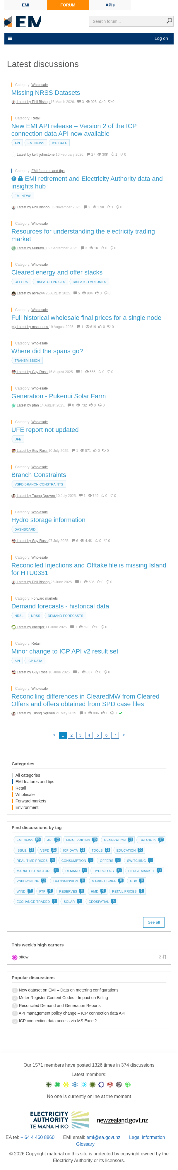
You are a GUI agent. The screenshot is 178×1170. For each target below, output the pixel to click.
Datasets (150, 840)
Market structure (37, 871)
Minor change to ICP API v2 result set (64, 651)
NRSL (19, 615)
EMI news (36, 143)
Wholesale (39, 85)
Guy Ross (40, 372)
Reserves (71, 891)
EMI (25, 5)
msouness (40, 327)
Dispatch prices (50, 282)
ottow (23, 957)
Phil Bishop (41, 102)
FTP (45, 891)
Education (129, 850)
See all (154, 922)
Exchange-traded (36, 901)
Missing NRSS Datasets (45, 92)
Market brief (107, 881)
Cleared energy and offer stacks (56, 272)
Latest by (24, 102)
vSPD (48, 850)
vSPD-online (31, 881)
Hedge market (144, 871)
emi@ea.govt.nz (104, 1137)
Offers (21, 282)
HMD (98, 891)
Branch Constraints (38, 474)
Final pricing (81, 840)
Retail (35, 118)
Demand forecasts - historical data (60, 606)
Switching (139, 860)
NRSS (35, 615)
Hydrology (107, 871)
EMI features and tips (47, 171)
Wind (24, 891)
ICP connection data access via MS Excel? (58, 1020)
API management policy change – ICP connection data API (72, 1013)
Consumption (77, 860)
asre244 (39, 293)
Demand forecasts (65, 615)
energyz (38, 627)
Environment (27, 807)
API (17, 143)
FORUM (67, 5)
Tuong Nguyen (44, 496)
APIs (110, 5)
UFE (18, 439)
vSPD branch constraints (39, 484)
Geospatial (102, 901)
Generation (118, 840)
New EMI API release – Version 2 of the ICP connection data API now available (74, 129)
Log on (161, 38)
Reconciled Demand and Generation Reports (59, 1005)
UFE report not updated (45, 429)
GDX (136, 881)
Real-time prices (35, 860)
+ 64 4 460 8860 (37, 1137)
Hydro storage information (48, 520)
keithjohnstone (44, 154)
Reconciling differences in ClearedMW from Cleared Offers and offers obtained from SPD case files (85, 700)
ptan (36, 405)
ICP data (59, 143)
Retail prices (127, 891)
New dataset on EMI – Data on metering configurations (68, 990)
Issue (25, 850)
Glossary (85, 1144)
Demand (75, 871)
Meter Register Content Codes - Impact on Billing (63, 997)
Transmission (27, 360)
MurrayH (39, 248)
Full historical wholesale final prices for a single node (86, 317)
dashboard (25, 529)
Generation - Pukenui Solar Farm (58, 396)
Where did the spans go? (47, 351)
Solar (72, 901)
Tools (100, 850)
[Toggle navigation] (9, 38)
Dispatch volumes (89, 282)
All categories (28, 775)
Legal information (147, 1137)
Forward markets (44, 598)
